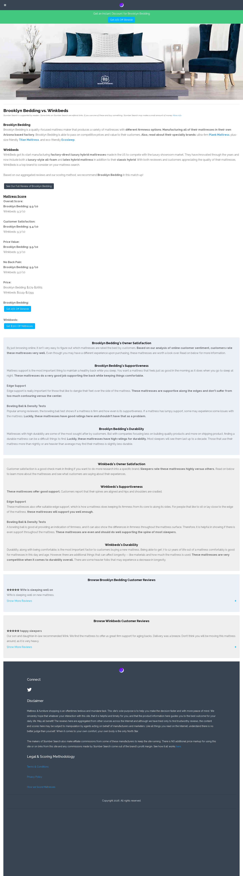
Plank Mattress (219, 134)
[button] (121, 601)
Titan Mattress (29, 139)
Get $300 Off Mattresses (19, 326)
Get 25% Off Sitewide (121, 19)
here (178, 746)
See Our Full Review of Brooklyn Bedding (29, 186)
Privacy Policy (34, 776)
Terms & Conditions (38, 766)
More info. (177, 115)
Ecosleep (68, 139)
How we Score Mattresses (41, 787)
